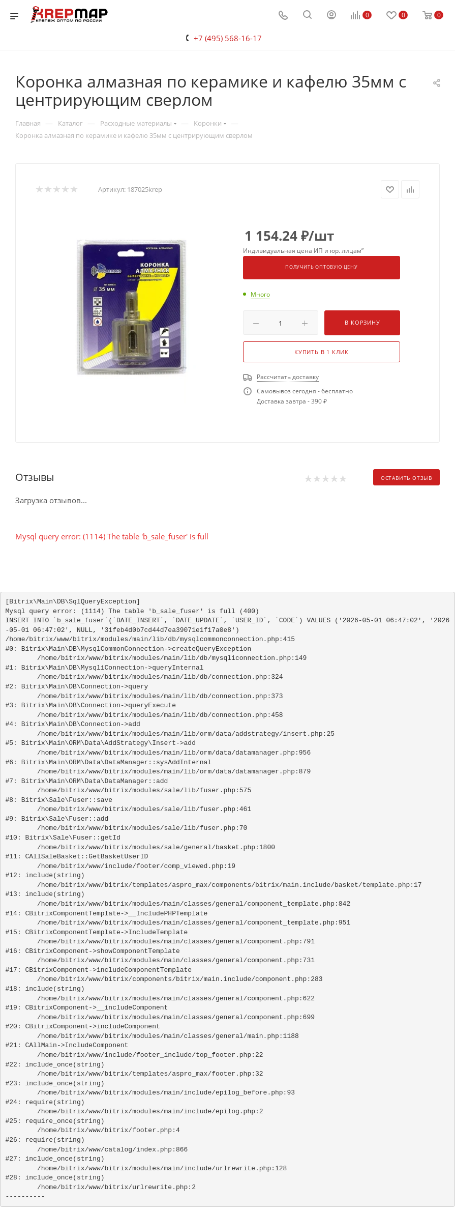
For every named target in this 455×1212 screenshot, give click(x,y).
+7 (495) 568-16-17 (228, 38)
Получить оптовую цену (321, 267)
